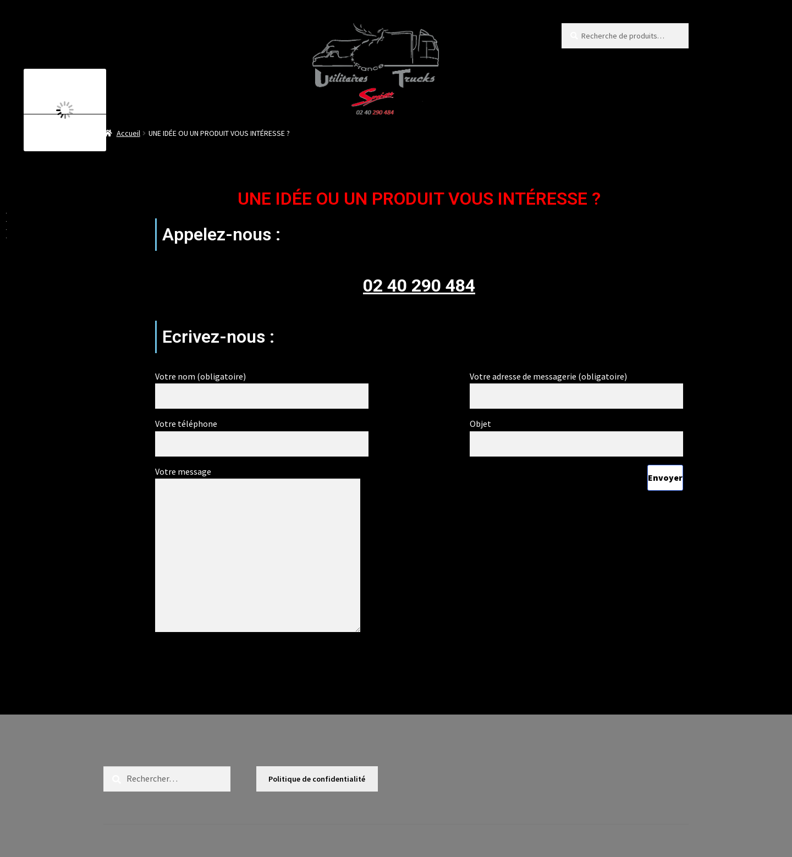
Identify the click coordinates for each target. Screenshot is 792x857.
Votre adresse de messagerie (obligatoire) (576, 386)
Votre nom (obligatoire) (262, 386)
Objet (576, 433)
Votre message (257, 478)
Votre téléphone (262, 433)
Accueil (128, 133)
